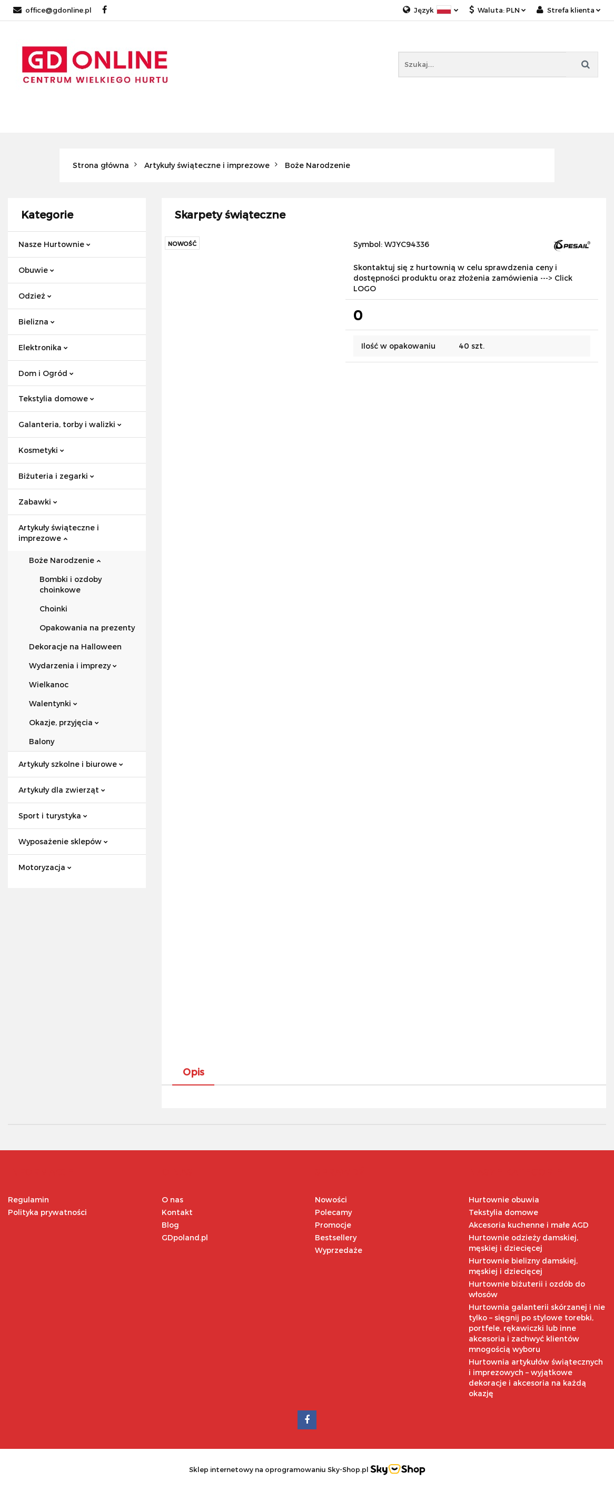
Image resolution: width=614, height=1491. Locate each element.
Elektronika (43, 347)
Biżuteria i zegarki (56, 475)
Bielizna (36, 321)
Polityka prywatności (47, 1212)
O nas (172, 1199)
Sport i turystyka (52, 815)
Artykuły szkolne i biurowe (70, 763)
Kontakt (177, 1212)
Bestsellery (335, 1237)
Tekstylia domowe (56, 398)
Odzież (35, 295)
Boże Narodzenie (65, 560)
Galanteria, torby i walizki (70, 424)
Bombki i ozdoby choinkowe (70, 584)
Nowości (331, 1199)
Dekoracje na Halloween (75, 646)
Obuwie (36, 269)
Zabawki (37, 501)
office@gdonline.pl (52, 10)
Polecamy (333, 1212)
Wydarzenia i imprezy (73, 665)
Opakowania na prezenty (87, 627)
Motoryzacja (45, 867)
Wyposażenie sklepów (63, 841)
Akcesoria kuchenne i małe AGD (529, 1224)
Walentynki (53, 703)
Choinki (53, 608)
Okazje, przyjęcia (64, 722)
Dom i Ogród (46, 373)
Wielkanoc (48, 684)
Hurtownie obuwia (504, 1199)
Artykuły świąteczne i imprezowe (58, 532)
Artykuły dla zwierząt (61, 789)
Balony (41, 741)
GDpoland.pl (185, 1237)
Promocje (333, 1224)
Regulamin (28, 1199)
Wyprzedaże (338, 1250)
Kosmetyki (41, 450)
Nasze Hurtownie (54, 244)
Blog (170, 1224)
